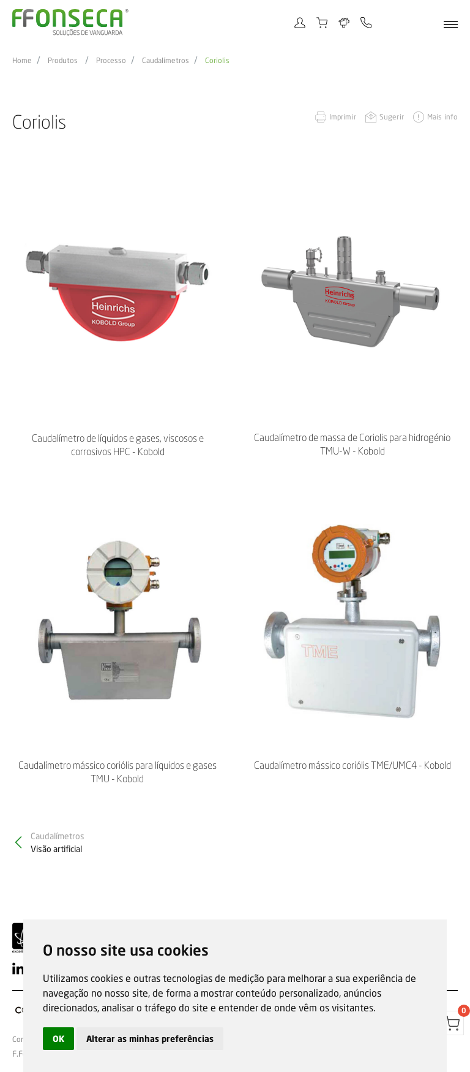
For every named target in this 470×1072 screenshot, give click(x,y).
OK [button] (58, 1038)
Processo (111, 60)
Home (22, 60)
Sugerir (391, 116)
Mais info (442, 116)
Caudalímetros (165, 60)
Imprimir (342, 116)
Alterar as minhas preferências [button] (150, 1038)
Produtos (63, 60)
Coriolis (217, 60)
